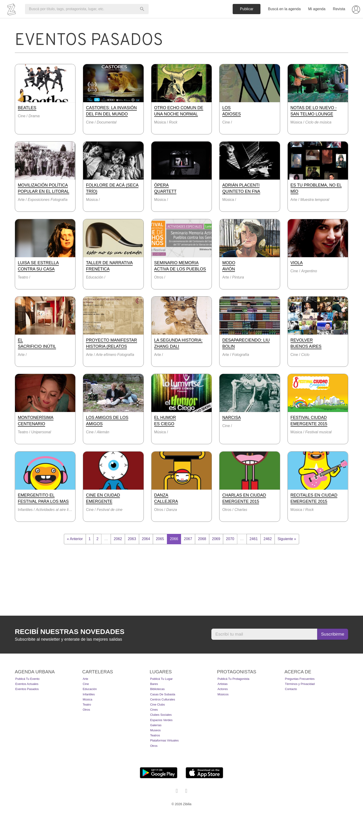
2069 (216, 539)
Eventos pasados (27, 689)
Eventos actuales (26, 684)
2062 (118, 539)
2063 (132, 539)
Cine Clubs (157, 704)
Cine (86, 684)
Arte (85, 679)
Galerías (155, 725)
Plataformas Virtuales (164, 740)
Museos (155, 730)
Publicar (246, 9)
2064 (146, 539)
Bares (154, 684)
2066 (174, 539)
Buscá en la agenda (284, 9)
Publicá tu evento (27, 679)
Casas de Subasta (162, 694)
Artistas (223, 684)
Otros (86, 709)
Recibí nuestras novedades (69, 631)
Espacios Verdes (161, 720)
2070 (230, 539)
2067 (188, 539)
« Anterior (75, 539)
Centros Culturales (162, 699)
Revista (339, 9)
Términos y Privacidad (300, 684)
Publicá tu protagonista (233, 679)
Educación (90, 689)
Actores (223, 689)
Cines (154, 709)
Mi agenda (316, 9)
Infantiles (89, 694)
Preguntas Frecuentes (300, 679)
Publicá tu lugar (161, 679)
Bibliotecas (157, 689)
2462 (267, 539)
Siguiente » (287, 539)
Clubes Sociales (161, 714)
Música (87, 699)
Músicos (223, 694)
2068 (202, 539)
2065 (160, 539)
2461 (254, 539)
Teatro (87, 704)
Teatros (155, 735)
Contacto (291, 689)
